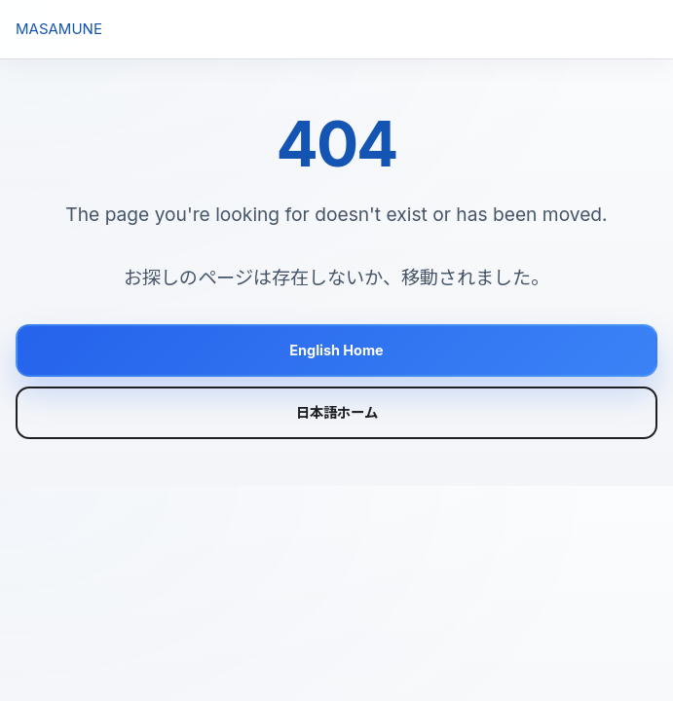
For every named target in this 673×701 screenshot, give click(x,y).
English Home (336, 350)
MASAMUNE (59, 28)
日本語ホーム (337, 412)
